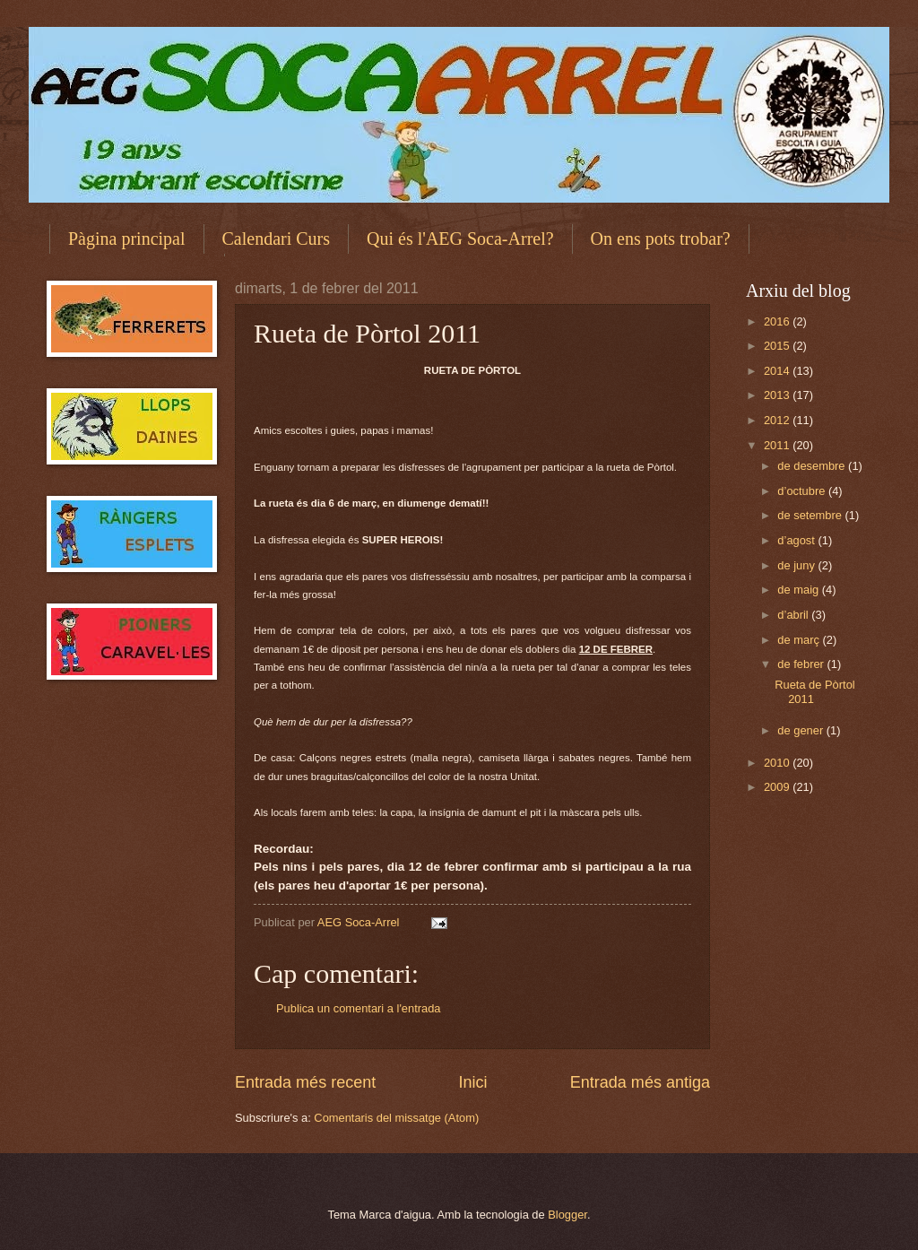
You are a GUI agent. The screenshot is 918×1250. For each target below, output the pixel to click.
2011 (778, 445)
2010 (778, 762)
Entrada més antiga (640, 1082)
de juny (797, 565)
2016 (778, 321)
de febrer (802, 664)
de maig (799, 589)
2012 (778, 420)
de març (799, 640)
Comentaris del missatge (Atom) (396, 1117)
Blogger (567, 1214)
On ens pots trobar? (661, 238)
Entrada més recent (305, 1082)
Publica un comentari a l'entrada (358, 1008)
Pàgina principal (127, 238)
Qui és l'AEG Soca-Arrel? (460, 238)
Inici (472, 1082)
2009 (778, 787)
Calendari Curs (276, 238)
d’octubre (802, 491)
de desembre (812, 466)
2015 (778, 345)
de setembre (810, 515)
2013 (778, 395)
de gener (801, 730)
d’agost (797, 540)
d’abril (794, 614)
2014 (778, 371)
